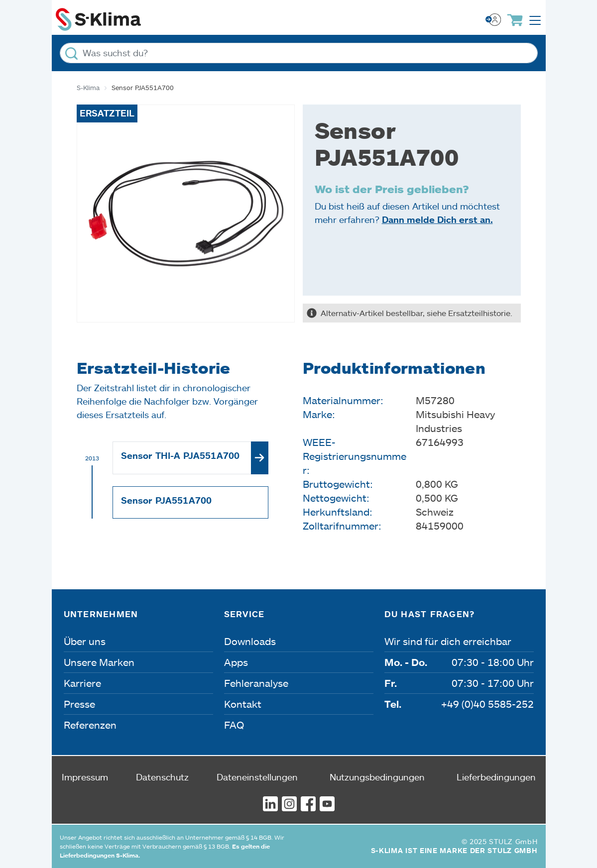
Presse (79, 704)
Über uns (85, 641)
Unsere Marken (99, 662)
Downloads (250, 641)
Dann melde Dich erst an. (437, 219)
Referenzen (90, 725)
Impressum (85, 776)
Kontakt (242, 704)
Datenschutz (162, 776)
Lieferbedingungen (496, 776)
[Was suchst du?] (299, 53)
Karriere (82, 683)
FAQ (234, 725)
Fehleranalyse (256, 683)
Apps (236, 662)
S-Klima (88, 88)
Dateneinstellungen (257, 776)
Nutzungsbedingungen (377, 776)
